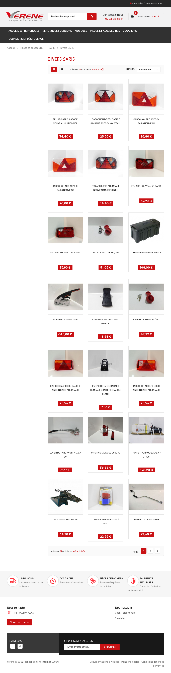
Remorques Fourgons (57, 30)
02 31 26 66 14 (114, 18)
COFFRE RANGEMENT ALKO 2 (146, 252)
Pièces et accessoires (105, 30)
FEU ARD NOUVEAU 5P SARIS (146, 186)
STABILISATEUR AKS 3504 (65, 319)
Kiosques (81, 30)
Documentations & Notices (104, 661)
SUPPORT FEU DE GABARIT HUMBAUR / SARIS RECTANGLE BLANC (105, 390)
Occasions (66, 578)
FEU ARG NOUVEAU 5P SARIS (65, 252)
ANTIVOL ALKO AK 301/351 (106, 252)
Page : (136, 551)
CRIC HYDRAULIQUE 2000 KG (105, 453)
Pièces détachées (111, 578)
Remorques (32, 30)
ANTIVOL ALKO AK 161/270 (146, 319)
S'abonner (110, 646)
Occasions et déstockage (26, 38)
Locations (130, 30)
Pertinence (145, 69)
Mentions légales (130, 661)
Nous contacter (19, 622)
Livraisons (27, 578)
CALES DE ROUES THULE (65, 519)
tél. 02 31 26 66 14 (24, 613)
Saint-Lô (120, 618)
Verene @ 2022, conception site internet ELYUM (33, 661)
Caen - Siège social (125, 612)
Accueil (14, 30)
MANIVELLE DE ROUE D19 (146, 519)
